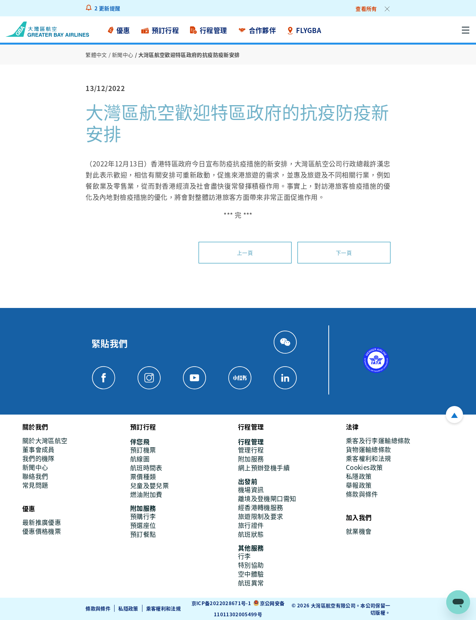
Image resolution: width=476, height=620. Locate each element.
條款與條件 (98, 608)
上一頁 (245, 252)
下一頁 (344, 252)
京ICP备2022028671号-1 (221, 603)
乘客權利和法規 (163, 608)
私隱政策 (128, 608)
